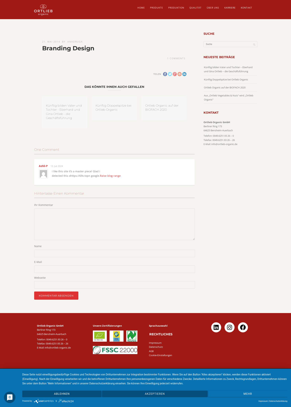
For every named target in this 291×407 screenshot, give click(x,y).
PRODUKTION (176, 7)
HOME (141, 7)
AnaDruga (75, 41)
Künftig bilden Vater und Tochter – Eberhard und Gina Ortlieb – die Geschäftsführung (228, 69)
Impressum (155, 342)
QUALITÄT (195, 7)
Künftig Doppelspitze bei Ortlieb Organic (226, 79)
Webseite (40, 277)
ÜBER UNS (213, 7)
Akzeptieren (155, 393)
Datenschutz (156, 347)
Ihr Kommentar (43, 205)
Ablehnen (62, 393)
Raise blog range (110, 176)
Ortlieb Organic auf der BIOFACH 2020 (225, 87)
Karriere (230, 7)
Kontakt (246, 7)
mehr (247, 393)
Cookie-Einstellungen (160, 355)
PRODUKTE (156, 7)
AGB (151, 351)
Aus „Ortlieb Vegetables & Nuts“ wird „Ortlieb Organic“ (228, 97)
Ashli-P (43, 166)
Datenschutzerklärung (278, 401)
